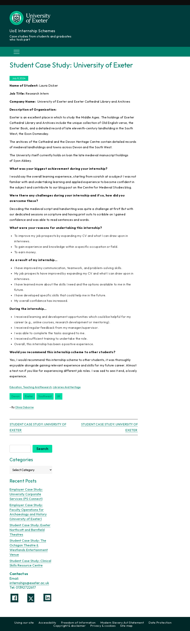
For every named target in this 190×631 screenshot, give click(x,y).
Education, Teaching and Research (31, 387)
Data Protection (160, 622)
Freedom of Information (78, 622)
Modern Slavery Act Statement (122, 622)
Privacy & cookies (103, 625)
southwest (45, 396)
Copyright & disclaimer (69, 625)
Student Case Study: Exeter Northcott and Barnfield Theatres (30, 529)
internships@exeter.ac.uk (29, 583)
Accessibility (47, 622)
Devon (15, 396)
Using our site (24, 622)
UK (58, 396)
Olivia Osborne (24, 407)
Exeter (29, 396)
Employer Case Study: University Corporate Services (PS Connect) (26, 494)
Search (42, 448)
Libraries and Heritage (67, 387)
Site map (126, 625)
